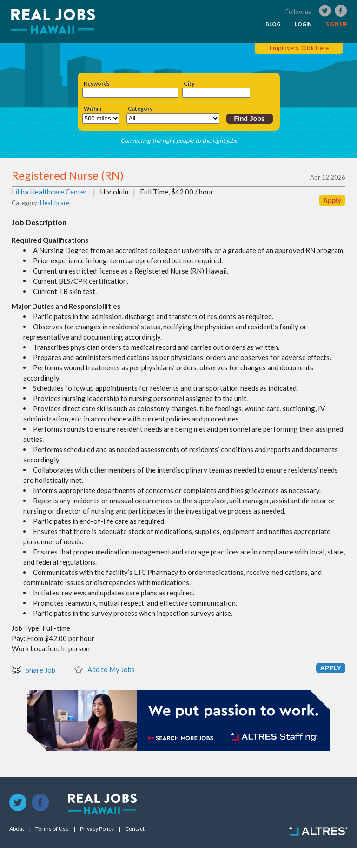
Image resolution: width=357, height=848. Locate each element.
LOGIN (303, 24)
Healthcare (54, 203)
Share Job (33, 669)
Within (92, 109)
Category (140, 109)
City (189, 84)
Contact (135, 829)
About (16, 829)
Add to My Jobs (104, 669)
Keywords (97, 84)
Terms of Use (52, 829)
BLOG (273, 24)
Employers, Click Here (299, 48)
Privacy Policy (97, 829)
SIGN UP (336, 24)
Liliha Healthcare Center (49, 191)
